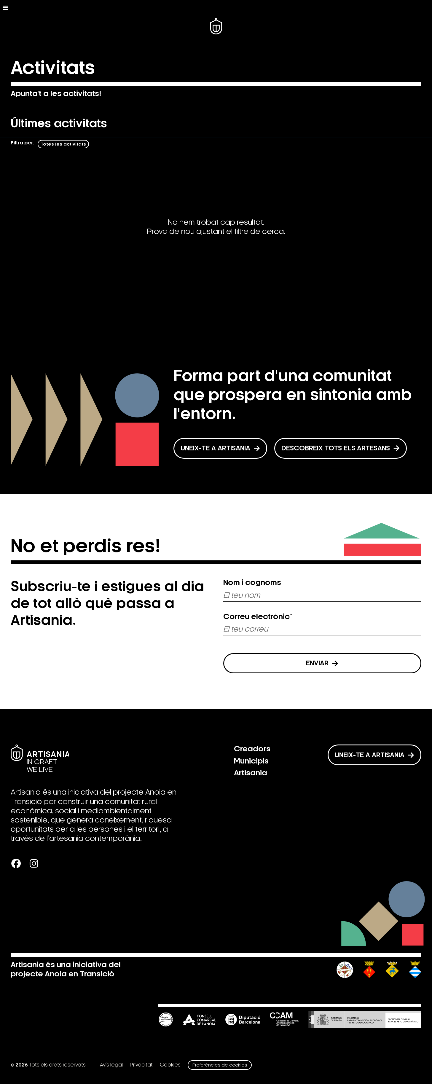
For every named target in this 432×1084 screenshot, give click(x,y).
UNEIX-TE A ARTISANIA (220, 448)
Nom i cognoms (252, 582)
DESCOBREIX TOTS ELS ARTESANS (340, 448)
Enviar (322, 663)
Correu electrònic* (257, 617)
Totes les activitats (63, 144)
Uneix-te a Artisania (374, 755)
